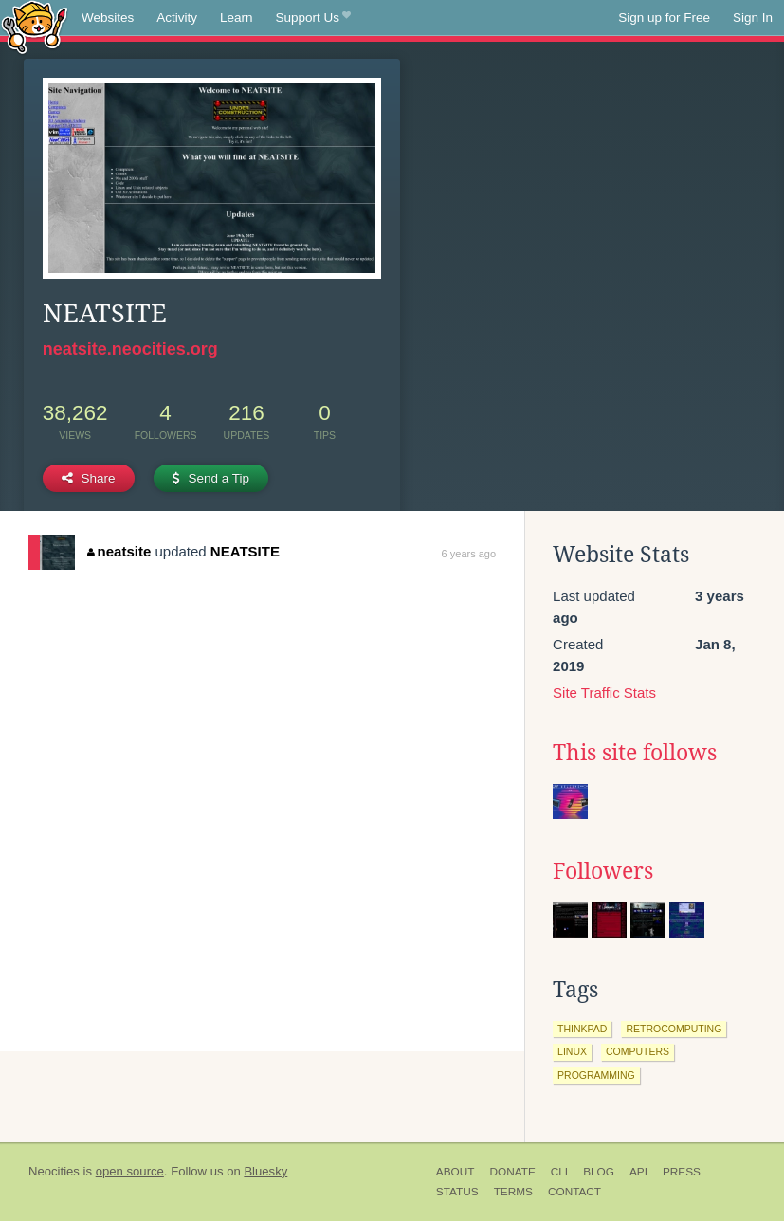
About (455, 1171)
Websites (108, 17)
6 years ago (469, 553)
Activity (176, 17)
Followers (603, 871)
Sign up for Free (664, 17)
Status (457, 1191)
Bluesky (265, 1171)
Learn (236, 17)
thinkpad (582, 1028)
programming (596, 1075)
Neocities (54, 1171)
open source (130, 1171)
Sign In (753, 17)
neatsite (119, 551)
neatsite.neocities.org (130, 348)
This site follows (635, 752)
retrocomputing (673, 1028)
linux (572, 1051)
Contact (574, 1191)
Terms (513, 1191)
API (638, 1171)
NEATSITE (245, 551)
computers (637, 1051)
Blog (598, 1171)
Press (682, 1171)
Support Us (313, 18)
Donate (512, 1171)
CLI (559, 1171)
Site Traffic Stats (604, 692)
